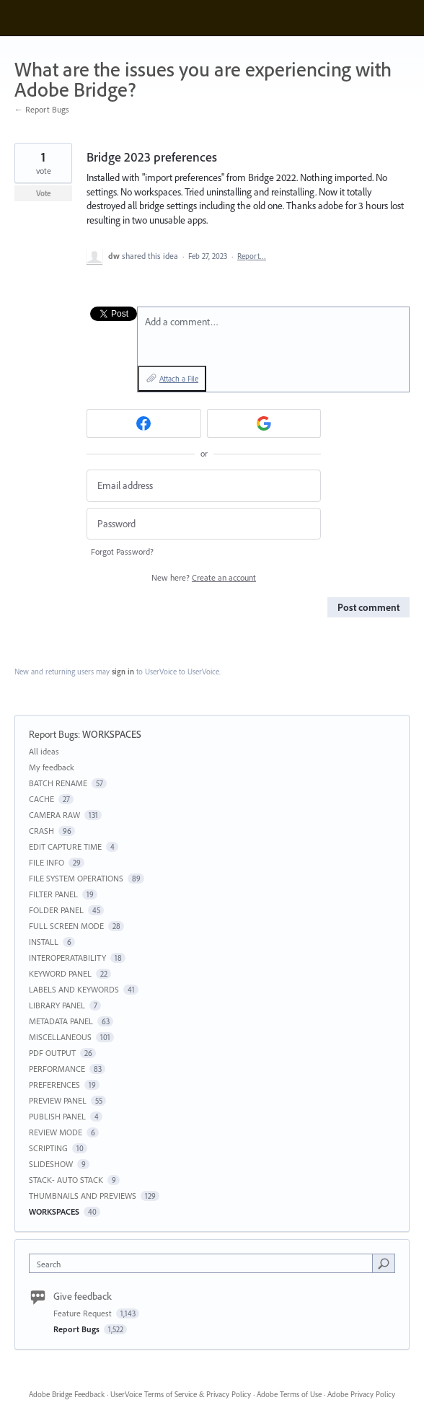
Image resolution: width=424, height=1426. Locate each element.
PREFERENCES (54, 1084)
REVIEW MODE (55, 1132)
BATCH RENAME (58, 783)
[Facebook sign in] (144, 423)
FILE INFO (46, 862)
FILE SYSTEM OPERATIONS (76, 878)
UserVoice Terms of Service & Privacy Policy (180, 1394)
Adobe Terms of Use (289, 1394)
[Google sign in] (264, 423)
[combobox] (204, 1263)
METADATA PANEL (61, 1021)
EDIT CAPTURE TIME (65, 846)
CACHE (41, 798)
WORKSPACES (111, 734)
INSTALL (43, 941)
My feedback (51, 767)
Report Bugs (53, 734)
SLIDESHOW (51, 1163)
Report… (251, 256)
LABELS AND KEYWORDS (74, 989)
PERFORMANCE (57, 1068)
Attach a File (178, 379)
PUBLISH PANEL (57, 1116)
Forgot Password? (122, 551)
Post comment (368, 607)
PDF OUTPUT (52, 1052)
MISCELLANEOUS (60, 1036)
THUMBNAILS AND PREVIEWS (82, 1195)
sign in (123, 671)
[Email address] (204, 486)
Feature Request (83, 1313)
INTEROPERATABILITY (67, 957)
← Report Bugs (41, 109)
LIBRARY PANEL (57, 1005)
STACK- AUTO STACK (66, 1179)
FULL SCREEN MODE (66, 925)
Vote (43, 193)
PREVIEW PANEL (58, 1100)
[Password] (204, 524)
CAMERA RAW (54, 814)
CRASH (41, 830)
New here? (203, 577)
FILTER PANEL (53, 894)
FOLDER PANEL (56, 910)
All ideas (44, 751)
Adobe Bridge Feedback (67, 1394)
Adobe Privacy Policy (361, 1394)
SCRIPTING (48, 1148)
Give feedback (82, 1296)
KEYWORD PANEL (60, 973)
